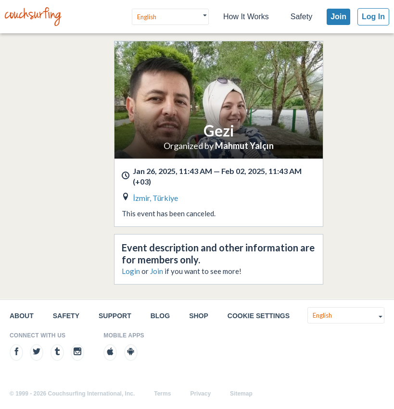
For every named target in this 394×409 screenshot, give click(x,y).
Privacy (200, 393)
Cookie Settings (259, 316)
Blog (160, 316)
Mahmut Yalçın (244, 145)
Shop (198, 316)
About (22, 316)
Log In (373, 16)
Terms (162, 393)
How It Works (246, 16)
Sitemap (241, 393)
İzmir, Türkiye (155, 197)
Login (131, 271)
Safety (301, 16)
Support (115, 316)
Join (338, 16)
